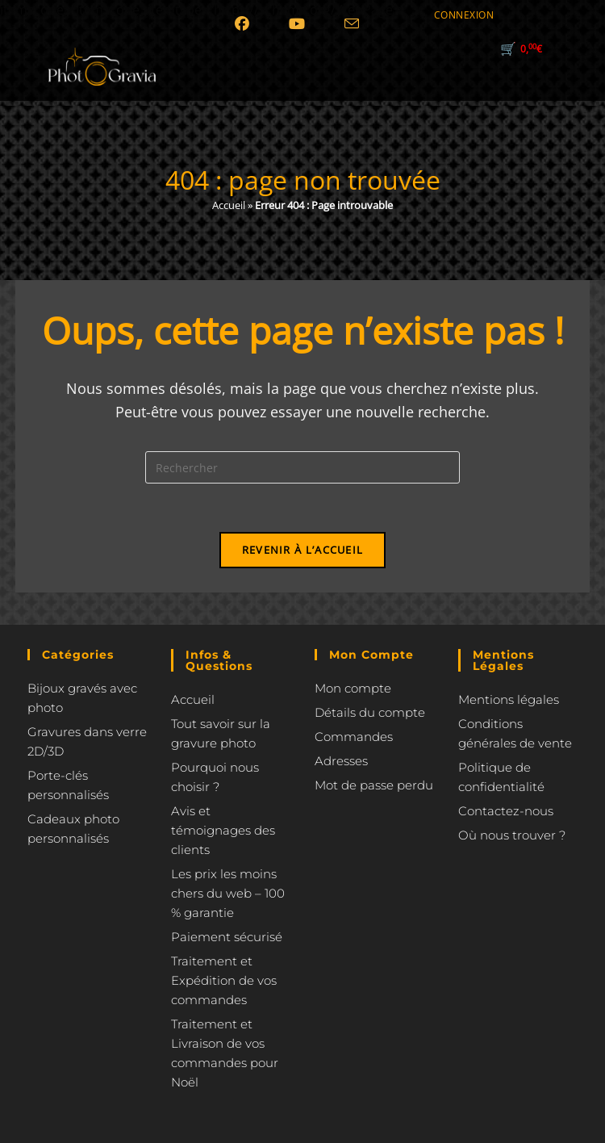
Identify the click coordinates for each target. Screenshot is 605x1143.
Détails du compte (370, 712)
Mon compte (353, 688)
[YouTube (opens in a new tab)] (297, 35)
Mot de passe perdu (374, 785)
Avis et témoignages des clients (223, 830)
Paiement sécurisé (226, 936)
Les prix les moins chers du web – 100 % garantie (228, 893)
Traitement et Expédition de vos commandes (224, 980)
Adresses (341, 760)
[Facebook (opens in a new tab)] (244, 35)
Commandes (354, 736)
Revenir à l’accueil (303, 549)
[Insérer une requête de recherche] (302, 467)
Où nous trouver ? (511, 835)
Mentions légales (508, 699)
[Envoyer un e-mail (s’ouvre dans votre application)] (352, 35)
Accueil (228, 205)
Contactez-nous (505, 811)
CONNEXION (464, 15)
